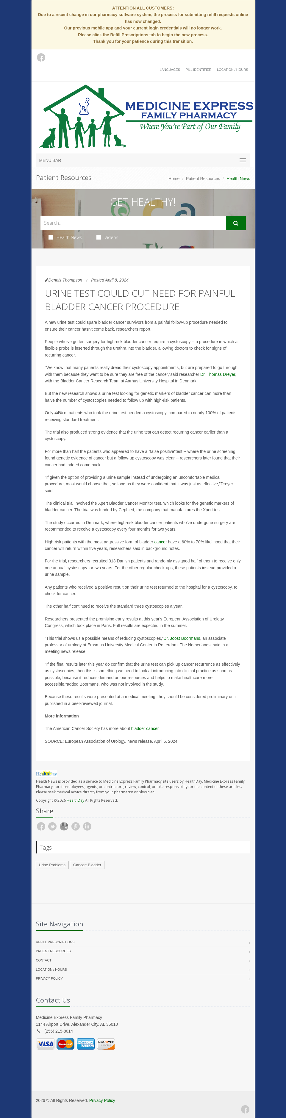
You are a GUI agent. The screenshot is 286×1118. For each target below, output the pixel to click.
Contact (43, 960)
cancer (160, 542)
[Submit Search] (236, 223)
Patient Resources (203, 178)
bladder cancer (145, 728)
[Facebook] (245, 1109)
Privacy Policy (49, 978)
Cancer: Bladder (87, 865)
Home (173, 178)
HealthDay (75, 800)
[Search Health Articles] (133, 223)
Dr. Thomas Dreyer (217, 374)
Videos (107, 237)
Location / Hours (232, 69)
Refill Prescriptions (55, 942)
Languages (170, 69)
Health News (65, 237)
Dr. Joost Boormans (182, 638)
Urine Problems (52, 865)
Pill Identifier (198, 69)
